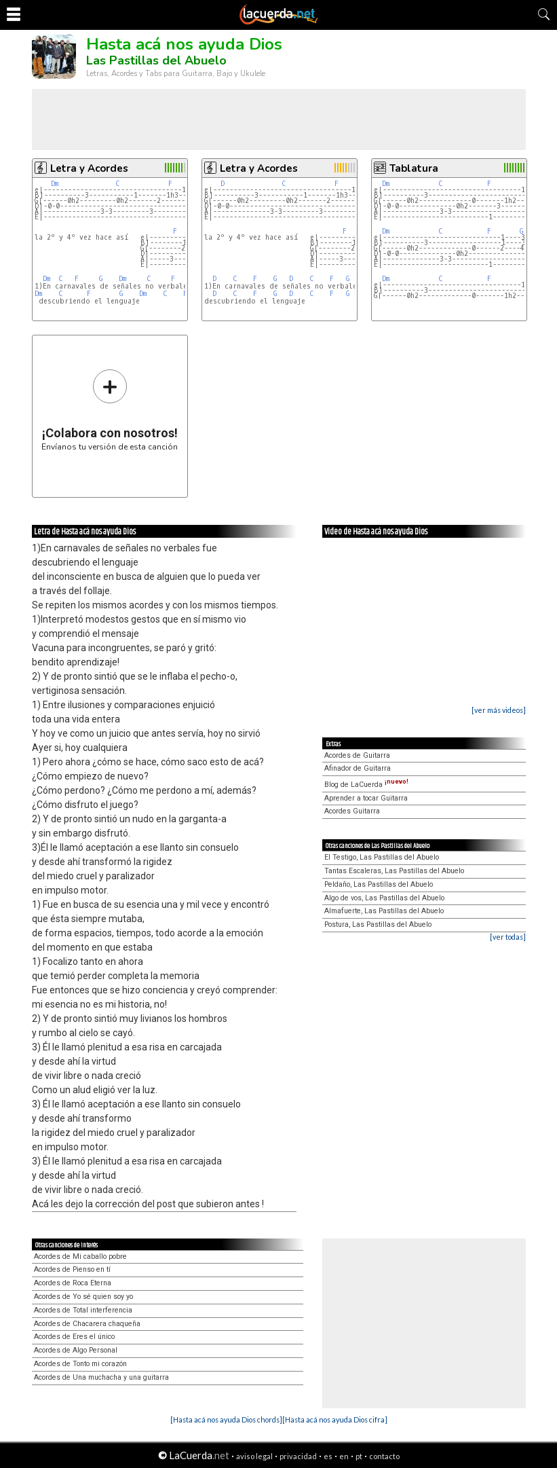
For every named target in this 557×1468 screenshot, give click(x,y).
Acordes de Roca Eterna (72, 1283)
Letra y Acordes (89, 168)
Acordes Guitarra (352, 811)
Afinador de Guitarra (357, 768)
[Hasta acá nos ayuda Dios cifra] (334, 1419)
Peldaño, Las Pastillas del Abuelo (378, 884)
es (328, 1456)
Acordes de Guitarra (357, 755)
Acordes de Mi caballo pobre (80, 1256)
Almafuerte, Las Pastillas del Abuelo (384, 910)
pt (359, 1456)
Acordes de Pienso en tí (72, 1269)
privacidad (298, 1456)
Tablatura (413, 168)
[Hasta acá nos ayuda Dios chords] (226, 1419)
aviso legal (254, 1456)
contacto (384, 1456)
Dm (54, 183)
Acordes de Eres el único (74, 1336)
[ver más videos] (499, 709)
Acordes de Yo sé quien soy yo (83, 1296)
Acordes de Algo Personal (75, 1350)
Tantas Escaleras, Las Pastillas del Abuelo (394, 870)
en (344, 1456)
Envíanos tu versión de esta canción (109, 409)
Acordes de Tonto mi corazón (80, 1363)
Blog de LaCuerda (366, 784)
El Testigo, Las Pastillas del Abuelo (381, 857)
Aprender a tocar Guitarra (366, 798)
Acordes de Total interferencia (83, 1310)
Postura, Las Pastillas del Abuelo (377, 924)
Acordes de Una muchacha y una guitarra (101, 1377)
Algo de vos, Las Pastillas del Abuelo (384, 898)
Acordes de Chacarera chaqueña (87, 1323)
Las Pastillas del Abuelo (156, 60)
